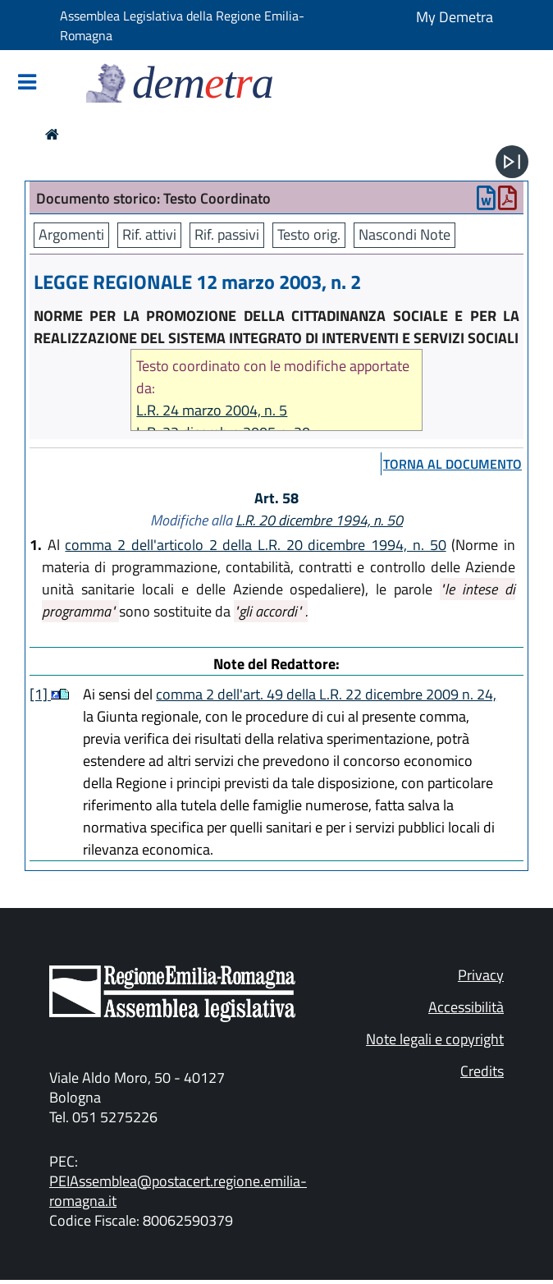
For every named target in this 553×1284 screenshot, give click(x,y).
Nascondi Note (404, 234)
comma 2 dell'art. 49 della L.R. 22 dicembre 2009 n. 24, (326, 694)
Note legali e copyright (435, 1039)
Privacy (481, 975)
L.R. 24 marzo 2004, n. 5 (211, 410)
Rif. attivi (149, 234)
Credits (482, 1071)
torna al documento (452, 464)
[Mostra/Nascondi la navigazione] (27, 83)
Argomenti (71, 234)
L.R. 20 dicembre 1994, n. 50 (319, 520)
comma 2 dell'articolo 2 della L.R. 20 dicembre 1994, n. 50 (255, 545)
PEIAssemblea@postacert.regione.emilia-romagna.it (178, 1191)
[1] (40, 694)
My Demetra (454, 17)
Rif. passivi (226, 234)
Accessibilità (466, 1007)
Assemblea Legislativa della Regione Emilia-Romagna (182, 25)
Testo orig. (308, 234)
